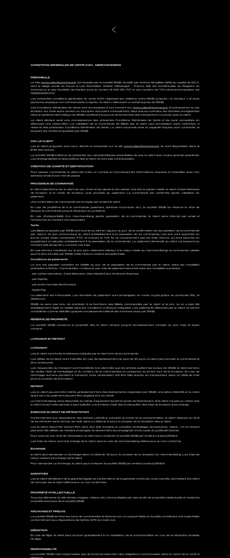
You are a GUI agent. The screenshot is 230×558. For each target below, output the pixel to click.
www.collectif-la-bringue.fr (58, 82)
